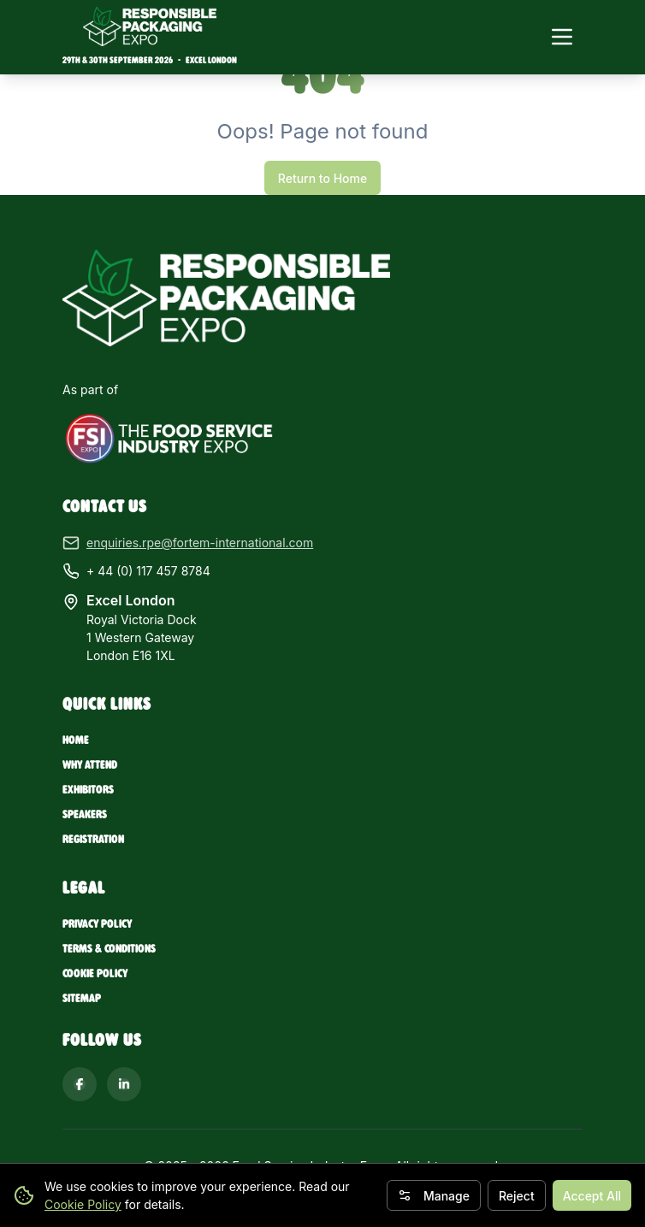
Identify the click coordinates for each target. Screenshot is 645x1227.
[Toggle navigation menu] (562, 36)
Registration (93, 839)
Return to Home (322, 178)
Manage (434, 1196)
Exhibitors (88, 789)
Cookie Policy (82, 1204)
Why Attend (89, 765)
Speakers (84, 814)
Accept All (592, 1196)
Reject (517, 1196)
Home (75, 740)
